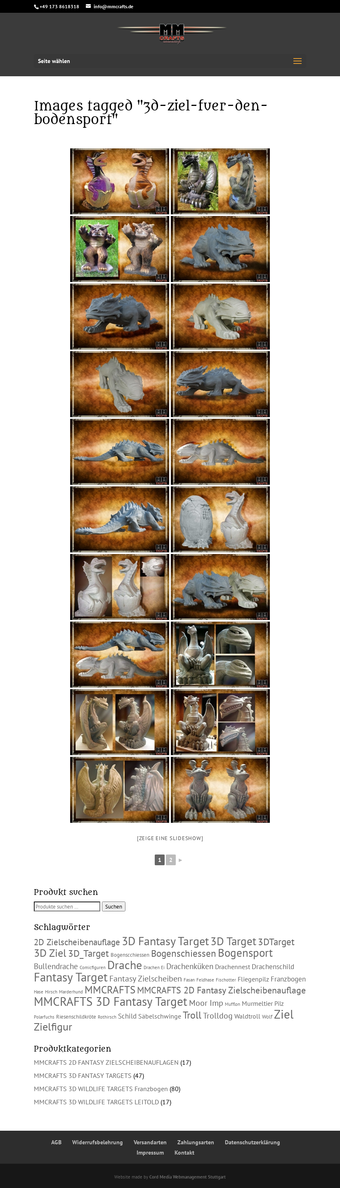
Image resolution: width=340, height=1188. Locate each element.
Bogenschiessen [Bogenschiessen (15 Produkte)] (183, 953)
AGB (56, 1142)
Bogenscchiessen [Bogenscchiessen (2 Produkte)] (130, 954)
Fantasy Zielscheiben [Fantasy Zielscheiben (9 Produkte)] (145, 978)
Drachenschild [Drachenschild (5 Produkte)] (273, 966)
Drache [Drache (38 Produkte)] (124, 964)
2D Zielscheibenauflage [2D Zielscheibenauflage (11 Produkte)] (77, 942)
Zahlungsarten (195, 1142)
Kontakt (184, 1152)
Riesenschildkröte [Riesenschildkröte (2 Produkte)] (76, 1016)
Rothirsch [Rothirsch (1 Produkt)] (107, 1017)
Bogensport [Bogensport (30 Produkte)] (245, 953)
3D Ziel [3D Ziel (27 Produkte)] (50, 953)
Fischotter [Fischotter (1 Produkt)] (226, 980)
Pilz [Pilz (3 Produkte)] (279, 1003)
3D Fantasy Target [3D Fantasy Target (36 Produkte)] (165, 941)
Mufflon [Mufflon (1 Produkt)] (232, 1004)
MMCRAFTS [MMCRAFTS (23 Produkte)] (110, 989)
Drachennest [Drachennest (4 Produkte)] (232, 967)
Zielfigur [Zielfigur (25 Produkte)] (53, 1026)
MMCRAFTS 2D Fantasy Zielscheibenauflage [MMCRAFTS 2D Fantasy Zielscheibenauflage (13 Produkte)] (221, 990)
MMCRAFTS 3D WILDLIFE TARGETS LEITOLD (96, 1102)
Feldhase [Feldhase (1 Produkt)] (205, 980)
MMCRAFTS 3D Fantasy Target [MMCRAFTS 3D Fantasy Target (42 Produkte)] (110, 1001)
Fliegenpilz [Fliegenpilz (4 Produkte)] (253, 979)
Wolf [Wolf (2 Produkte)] (267, 1016)
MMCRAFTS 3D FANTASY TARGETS (83, 1075)
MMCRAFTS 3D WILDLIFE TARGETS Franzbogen (101, 1089)
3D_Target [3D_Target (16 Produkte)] (88, 953)
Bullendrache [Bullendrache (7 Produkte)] (56, 966)
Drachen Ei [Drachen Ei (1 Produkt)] (154, 967)
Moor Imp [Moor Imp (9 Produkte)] (206, 1003)
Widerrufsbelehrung (97, 1142)
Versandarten (150, 1142)
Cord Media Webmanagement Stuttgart (187, 1177)
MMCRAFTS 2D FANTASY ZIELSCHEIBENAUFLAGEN (106, 1062)
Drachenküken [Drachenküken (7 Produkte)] (189, 966)
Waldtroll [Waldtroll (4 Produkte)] (247, 1016)
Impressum (150, 1152)
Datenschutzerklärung (252, 1142)
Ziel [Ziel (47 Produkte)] (283, 1014)
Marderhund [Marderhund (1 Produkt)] (71, 992)
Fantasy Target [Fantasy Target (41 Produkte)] (71, 977)
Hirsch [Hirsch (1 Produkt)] (51, 992)
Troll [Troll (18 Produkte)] (192, 1015)
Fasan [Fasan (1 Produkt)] (189, 980)
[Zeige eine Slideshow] (170, 838)
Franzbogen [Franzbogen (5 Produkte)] (288, 979)
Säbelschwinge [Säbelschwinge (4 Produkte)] (159, 1016)
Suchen (113, 906)
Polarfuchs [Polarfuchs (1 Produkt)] (44, 1017)
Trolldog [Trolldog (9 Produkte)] (218, 1015)
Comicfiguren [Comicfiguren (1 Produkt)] (93, 967)
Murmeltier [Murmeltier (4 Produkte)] (257, 1003)
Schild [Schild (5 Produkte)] (127, 1016)
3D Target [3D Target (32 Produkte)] (233, 941)
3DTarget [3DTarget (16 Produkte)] (276, 941)
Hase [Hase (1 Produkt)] (38, 992)
